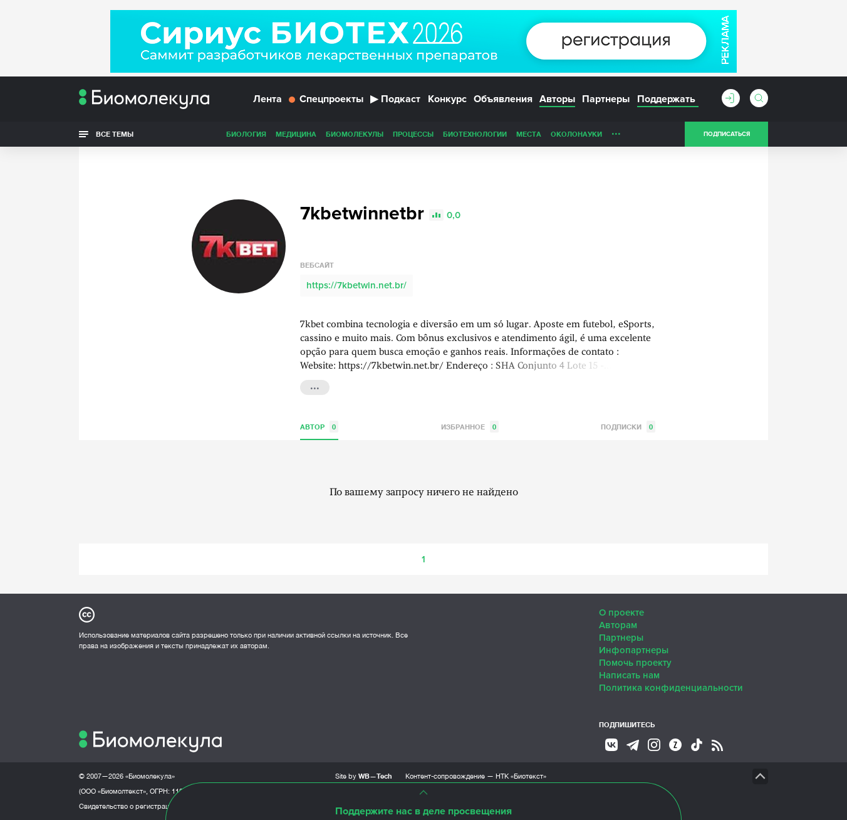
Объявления (503, 99)
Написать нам (629, 675)
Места (528, 134)
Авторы (557, 99)
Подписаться (727, 134)
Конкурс (447, 99)
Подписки (628, 427)
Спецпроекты (326, 99)
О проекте (621, 612)
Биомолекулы (354, 134)
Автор (319, 427)
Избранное (470, 427)
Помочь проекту (635, 662)
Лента (267, 99)
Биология (246, 134)
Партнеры (606, 99)
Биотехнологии (475, 134)
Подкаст (395, 99)
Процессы (413, 134)
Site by (363, 776)
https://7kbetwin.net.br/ (356, 285)
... (616, 131)
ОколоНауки (576, 134)
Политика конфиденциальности (671, 687)
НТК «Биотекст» (521, 776)
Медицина (296, 134)
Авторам (618, 625)
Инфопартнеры (633, 650)
